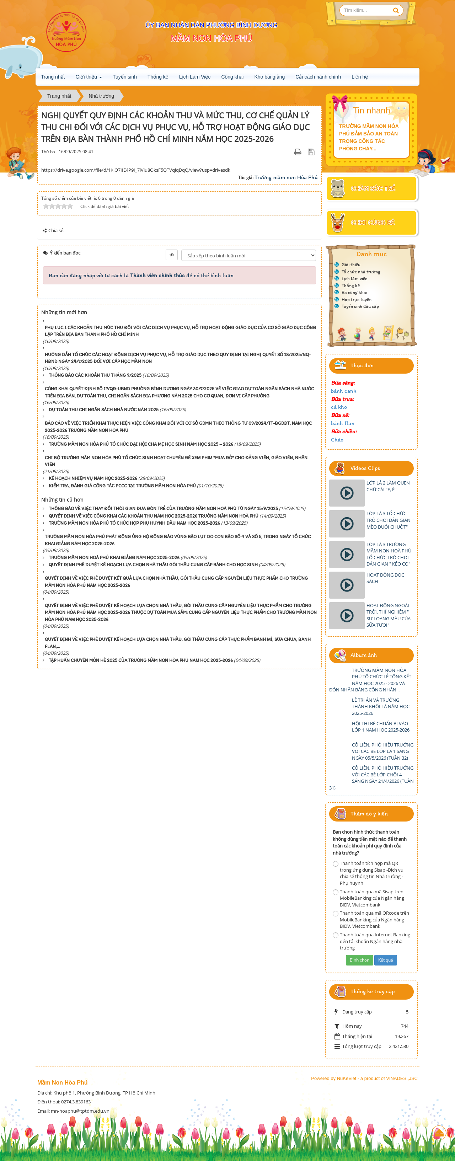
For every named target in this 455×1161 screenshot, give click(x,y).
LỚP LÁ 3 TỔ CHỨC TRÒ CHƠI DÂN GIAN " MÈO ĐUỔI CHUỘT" (389, 520)
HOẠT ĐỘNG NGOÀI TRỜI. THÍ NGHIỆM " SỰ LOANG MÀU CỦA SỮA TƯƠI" (388, 615)
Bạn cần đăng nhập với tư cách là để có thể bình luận (141, 275)
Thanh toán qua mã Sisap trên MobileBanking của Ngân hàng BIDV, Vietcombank (368, 898)
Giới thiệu (88, 79)
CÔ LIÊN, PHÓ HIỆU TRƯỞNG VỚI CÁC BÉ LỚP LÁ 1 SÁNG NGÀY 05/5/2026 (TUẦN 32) (382, 751)
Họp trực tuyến (356, 299)
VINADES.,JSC (402, 1078)
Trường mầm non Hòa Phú (286, 177)
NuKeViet (347, 1078)
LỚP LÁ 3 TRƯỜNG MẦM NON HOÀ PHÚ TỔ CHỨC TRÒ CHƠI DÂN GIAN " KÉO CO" (388, 554)
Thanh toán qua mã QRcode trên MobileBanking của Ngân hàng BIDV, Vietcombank (371, 919)
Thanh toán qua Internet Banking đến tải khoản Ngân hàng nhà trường (371, 941)
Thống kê (158, 77)
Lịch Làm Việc (195, 77)
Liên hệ (360, 77)
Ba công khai (354, 292)
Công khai (232, 77)
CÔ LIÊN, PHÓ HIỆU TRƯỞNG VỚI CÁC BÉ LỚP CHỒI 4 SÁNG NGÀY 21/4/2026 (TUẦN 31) (371, 778)
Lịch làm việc (354, 278)
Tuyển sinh (125, 77)
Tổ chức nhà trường (361, 271)
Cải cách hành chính (318, 77)
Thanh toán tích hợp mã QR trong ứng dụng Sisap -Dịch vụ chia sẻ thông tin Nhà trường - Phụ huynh (368, 873)
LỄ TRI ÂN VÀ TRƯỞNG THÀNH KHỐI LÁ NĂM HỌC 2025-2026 (381, 706)
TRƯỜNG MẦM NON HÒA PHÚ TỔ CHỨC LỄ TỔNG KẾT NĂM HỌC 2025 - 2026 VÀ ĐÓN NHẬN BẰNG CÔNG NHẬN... (370, 680)
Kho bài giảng (269, 77)
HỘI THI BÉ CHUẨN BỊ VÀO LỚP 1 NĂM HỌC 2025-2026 (381, 726)
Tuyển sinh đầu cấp (360, 306)
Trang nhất (53, 77)
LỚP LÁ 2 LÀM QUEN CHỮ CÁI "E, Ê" (388, 486)
